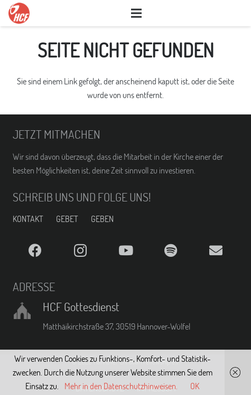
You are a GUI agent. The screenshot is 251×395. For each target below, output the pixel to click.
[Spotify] (170, 250)
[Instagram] (80, 250)
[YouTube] (125, 250)
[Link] (19, 13)
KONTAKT (28, 219)
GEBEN (102, 219)
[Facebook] (35, 250)
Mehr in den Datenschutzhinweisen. (121, 386)
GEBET (67, 219)
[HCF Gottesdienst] (28, 310)
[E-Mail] (215, 250)
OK (194, 386)
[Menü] (136, 13)
